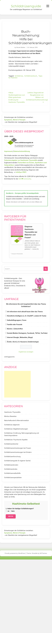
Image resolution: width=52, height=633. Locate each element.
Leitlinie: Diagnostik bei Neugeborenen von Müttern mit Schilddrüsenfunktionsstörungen (37, 97)
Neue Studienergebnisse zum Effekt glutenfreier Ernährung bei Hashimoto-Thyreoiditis (16, 97)
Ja (7, 511)
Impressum (8, 151)
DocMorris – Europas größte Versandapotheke (22, 193)
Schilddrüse (19, 76)
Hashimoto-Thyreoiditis (12, 412)
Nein (12, 511)
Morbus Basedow (10, 416)
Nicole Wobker (20, 47)
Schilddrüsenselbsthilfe (12, 473)
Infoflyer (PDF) (21, 172)
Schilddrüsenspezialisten (13, 477)
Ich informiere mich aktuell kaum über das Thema (25, 311)
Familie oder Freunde (14, 324)
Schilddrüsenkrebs (10, 469)
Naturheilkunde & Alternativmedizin (16, 420)
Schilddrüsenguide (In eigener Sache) (17, 461)
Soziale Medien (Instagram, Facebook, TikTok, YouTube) (27, 333)
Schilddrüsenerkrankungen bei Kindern (18, 452)
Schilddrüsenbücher (11, 444)
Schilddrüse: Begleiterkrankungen (16, 429)
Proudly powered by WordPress (15, 553)
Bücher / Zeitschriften (15, 329)
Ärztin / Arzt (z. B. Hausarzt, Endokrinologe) (23, 342)
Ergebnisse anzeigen (26, 352)
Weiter (10, 516)
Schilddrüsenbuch (30, 76)
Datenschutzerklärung (22, 151)
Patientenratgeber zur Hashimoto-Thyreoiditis (20, 160)
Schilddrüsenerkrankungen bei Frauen (17, 448)
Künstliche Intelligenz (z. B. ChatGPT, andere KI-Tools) (26, 316)
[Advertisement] (17, 384)
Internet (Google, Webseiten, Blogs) (20, 337)
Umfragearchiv (9, 357)
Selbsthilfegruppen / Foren (16, 320)
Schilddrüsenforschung (12, 456)
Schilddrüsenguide (26, 6)
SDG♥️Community (24, 179)
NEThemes (43, 553)
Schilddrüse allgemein (12, 425)
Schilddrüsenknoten (11, 465)
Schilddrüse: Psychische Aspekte (16, 440)
